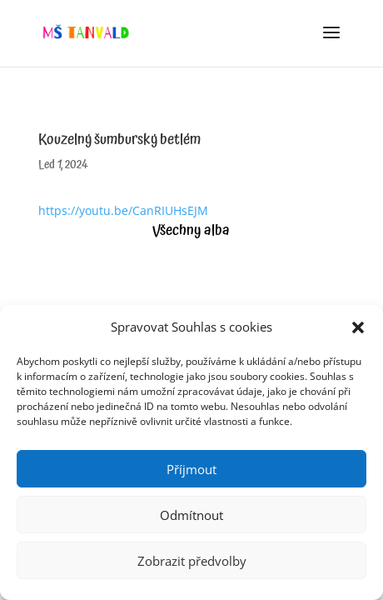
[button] (358, 327)
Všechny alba (191, 230)
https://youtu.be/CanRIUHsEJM (123, 210)
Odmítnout (191, 515)
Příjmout (191, 469)
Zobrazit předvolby (191, 560)
